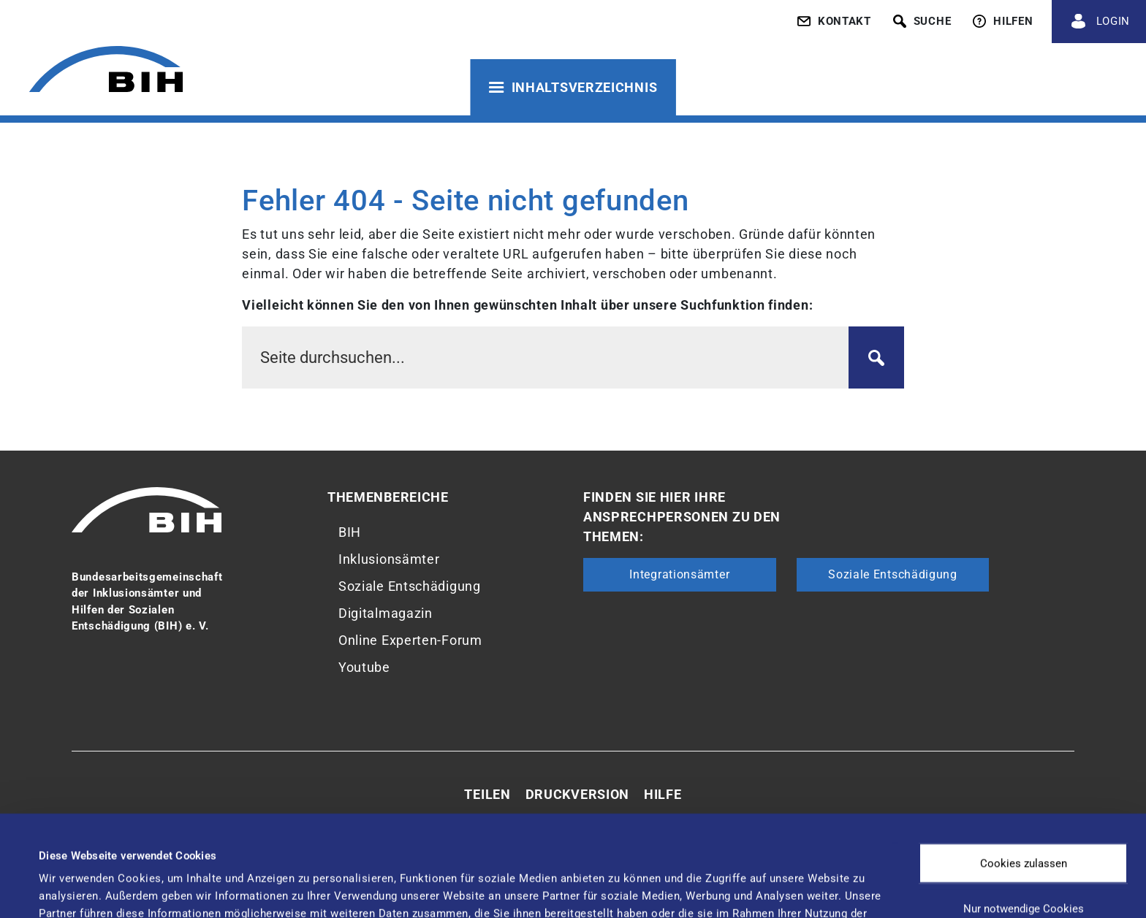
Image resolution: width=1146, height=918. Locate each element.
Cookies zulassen (1023, 762)
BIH (349, 532)
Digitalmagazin (385, 613)
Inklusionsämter (389, 559)
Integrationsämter (679, 574)
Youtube (364, 667)
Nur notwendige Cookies (1023, 807)
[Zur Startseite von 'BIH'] (106, 71)
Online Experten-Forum (410, 640)
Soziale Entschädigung (409, 586)
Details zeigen (613, 877)
